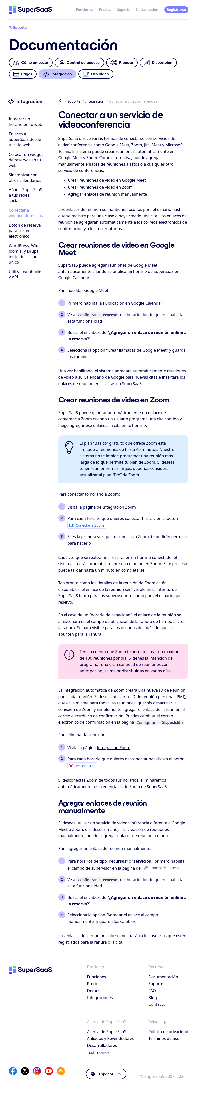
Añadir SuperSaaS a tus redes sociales (25, 195)
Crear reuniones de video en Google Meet (107, 180)
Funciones (84, 9)
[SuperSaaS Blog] (61, 1071)
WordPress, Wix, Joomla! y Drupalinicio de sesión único (24, 254)
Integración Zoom (119, 507)
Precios (105, 9)
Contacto (156, 1004)
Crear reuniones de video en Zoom (100, 187)
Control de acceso (79, 62)
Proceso (121, 62)
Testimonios (98, 1052)
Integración (94, 101)
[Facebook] (13, 1071)
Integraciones (100, 997)
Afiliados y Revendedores (110, 1038)
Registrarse (176, 9)
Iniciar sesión (147, 9)
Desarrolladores (102, 1045)
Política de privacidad (168, 1031)
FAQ (152, 990)
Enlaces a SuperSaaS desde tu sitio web (25, 139)
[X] (25, 1071)
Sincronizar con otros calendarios (25, 177)
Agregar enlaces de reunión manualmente (107, 194)
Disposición (158, 62)
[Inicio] (30, 9)
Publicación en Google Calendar (132, 303)
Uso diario (96, 74)
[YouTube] (49, 1071)
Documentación (163, 977)
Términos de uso (163, 1038)
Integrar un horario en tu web (25, 121)
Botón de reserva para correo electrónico (25, 230)
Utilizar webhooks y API (25, 274)
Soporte (123, 9)
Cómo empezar (30, 62)
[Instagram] (37, 1071)
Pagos (22, 74)
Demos (93, 990)
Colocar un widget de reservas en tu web (26, 160)
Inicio (60, 101)
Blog (152, 997)
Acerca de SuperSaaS (106, 1031)
